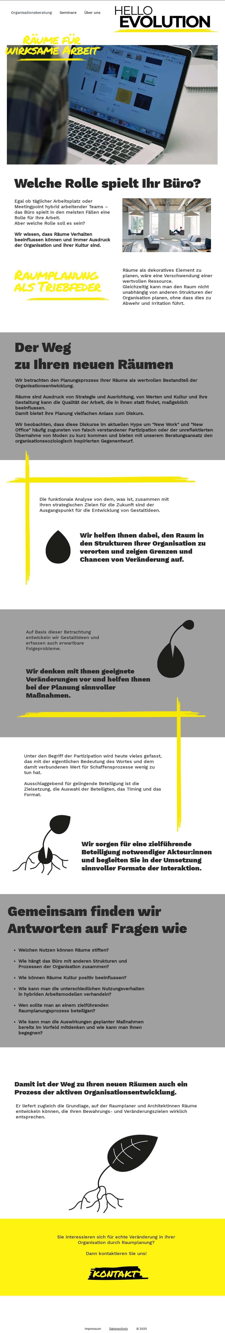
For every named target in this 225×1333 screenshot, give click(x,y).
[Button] (119, 1274)
